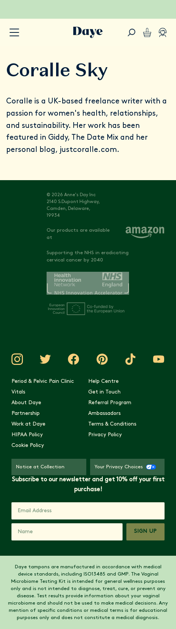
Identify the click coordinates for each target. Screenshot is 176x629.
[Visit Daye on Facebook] (73, 359)
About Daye (26, 403)
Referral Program (109, 403)
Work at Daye (28, 424)
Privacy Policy (105, 435)
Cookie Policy (27, 445)
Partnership (25, 413)
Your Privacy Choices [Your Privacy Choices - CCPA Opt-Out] (125, 466)
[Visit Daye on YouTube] (159, 359)
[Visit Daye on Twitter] (45, 359)
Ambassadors (104, 413)
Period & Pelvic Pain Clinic (42, 381)
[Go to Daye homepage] (88, 32)
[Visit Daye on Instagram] (17, 359)
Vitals (18, 392)
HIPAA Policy (27, 435)
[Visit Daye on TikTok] (130, 359)
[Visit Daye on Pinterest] (102, 359)
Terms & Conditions (112, 424)
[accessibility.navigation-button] (14, 32)
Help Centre (103, 381)
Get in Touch (104, 392)
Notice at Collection (40, 466)
